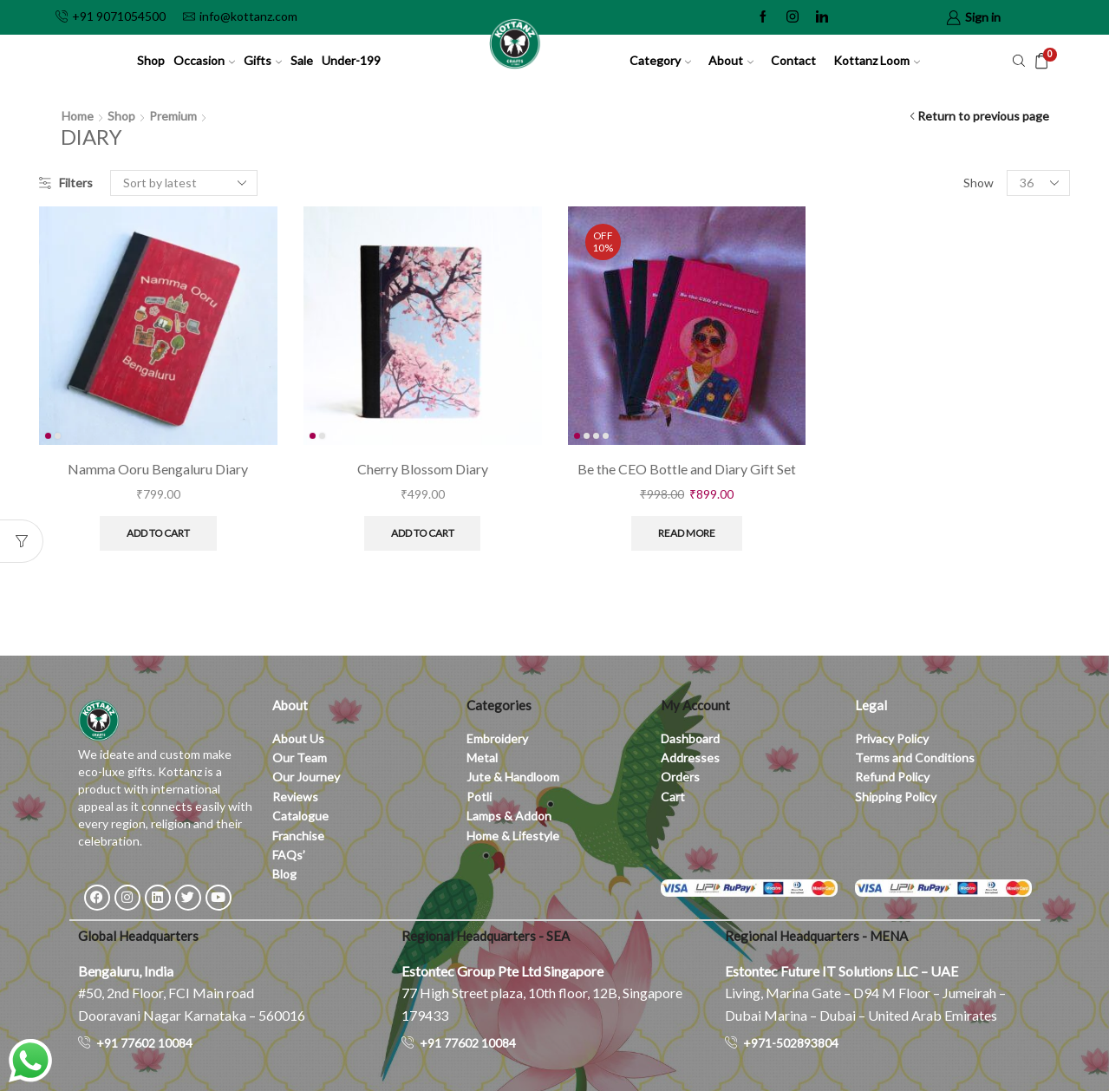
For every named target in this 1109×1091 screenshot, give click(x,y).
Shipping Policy (895, 796)
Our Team (299, 757)
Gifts (263, 60)
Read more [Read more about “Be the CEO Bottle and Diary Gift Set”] (686, 532)
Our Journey (306, 776)
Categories (499, 705)
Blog (284, 873)
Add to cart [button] (158, 532)
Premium (173, 115)
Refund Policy (892, 776)
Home (78, 115)
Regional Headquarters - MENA (816, 936)
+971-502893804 (790, 1042)
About (730, 60)
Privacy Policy (892, 738)
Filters (66, 182)
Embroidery (497, 738)
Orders (680, 776)
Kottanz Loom (876, 60)
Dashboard (690, 738)
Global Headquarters (138, 936)
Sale (301, 60)
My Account (695, 705)
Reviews (295, 796)
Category (660, 60)
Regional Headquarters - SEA (485, 936)
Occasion (204, 60)
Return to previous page (983, 115)
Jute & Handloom (512, 776)
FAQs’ (290, 854)
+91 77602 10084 (144, 1042)
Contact (793, 60)
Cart (673, 796)
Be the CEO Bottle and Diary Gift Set (686, 469)
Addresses (690, 757)
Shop (151, 60)
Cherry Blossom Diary (422, 469)
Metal (482, 757)
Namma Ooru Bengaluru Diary (158, 469)
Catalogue (300, 815)
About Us (298, 738)
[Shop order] (184, 183)
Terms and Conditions (915, 757)
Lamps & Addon (508, 815)
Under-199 (351, 60)
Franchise (299, 835)
